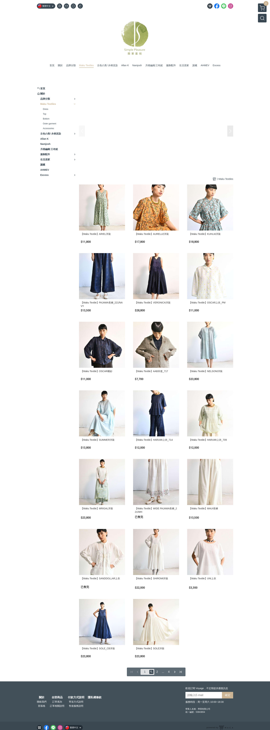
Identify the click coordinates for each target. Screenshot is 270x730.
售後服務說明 (76, 706)
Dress (45, 109)
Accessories (48, 128)
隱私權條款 (95, 697)
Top (44, 114)
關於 (41, 697)
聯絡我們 (41, 702)
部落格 (41, 706)
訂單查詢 (57, 702)
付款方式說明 (76, 697)
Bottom (46, 119)
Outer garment (49, 123)
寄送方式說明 (76, 702)
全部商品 (57, 697)
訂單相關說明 (57, 706)
